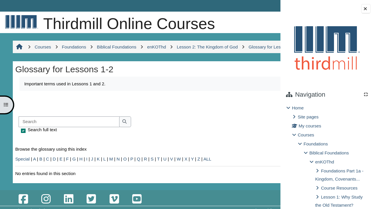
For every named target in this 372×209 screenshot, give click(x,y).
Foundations (315, 143)
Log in (263, 5)
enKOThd (324, 161)
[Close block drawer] (366, 8)
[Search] (68, 153)
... (262, 134)
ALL (206, 190)
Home (298, 107)
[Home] (20, 21)
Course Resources (339, 187)
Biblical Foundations (329, 152)
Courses (306, 134)
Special (21, 190)
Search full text (41, 160)
